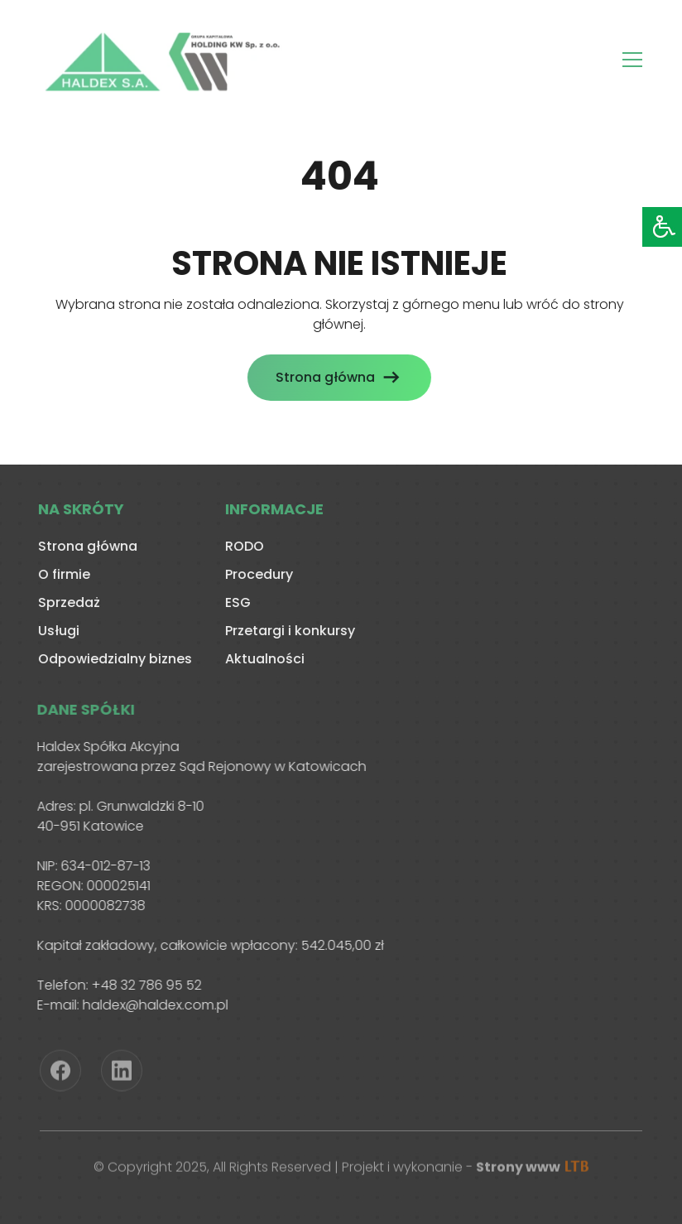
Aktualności (262, 658)
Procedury (257, 574)
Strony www (532, 1168)
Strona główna (322, 377)
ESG (235, 602)
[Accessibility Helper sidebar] (662, 227)
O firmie (62, 574)
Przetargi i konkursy (288, 630)
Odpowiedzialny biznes (113, 658)
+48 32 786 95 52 (144, 985)
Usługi (56, 630)
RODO (242, 546)
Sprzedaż (67, 602)
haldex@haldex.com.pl (152, 1004)
